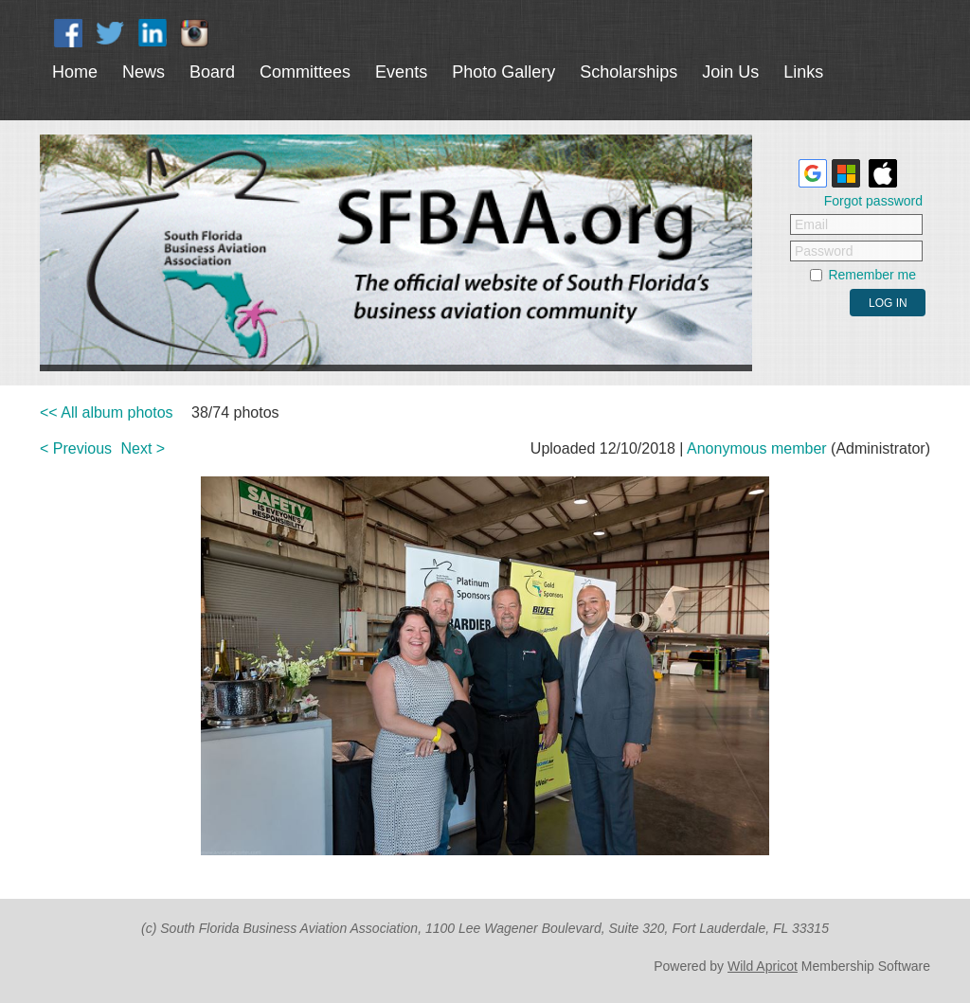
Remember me (872, 274)
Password (824, 251)
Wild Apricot (763, 966)
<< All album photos (106, 412)
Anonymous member (757, 448)
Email (811, 224)
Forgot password (873, 200)
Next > (143, 448)
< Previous (76, 448)
